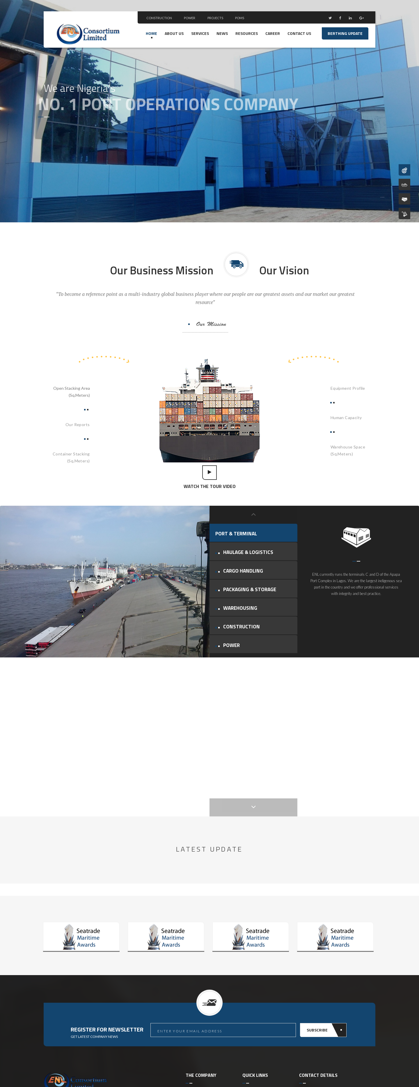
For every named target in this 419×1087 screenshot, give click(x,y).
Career (272, 33)
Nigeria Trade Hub (259, 1004)
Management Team (203, 956)
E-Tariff (249, 1013)
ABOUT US (174, 33)
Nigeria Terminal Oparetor (258, 976)
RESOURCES (246, 33)
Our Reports (77, 424)
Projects (215, 18)
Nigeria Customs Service (265, 963)
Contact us (299, 33)
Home (151, 33)
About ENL (196, 947)
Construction (159, 18)
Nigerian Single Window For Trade (264, 992)
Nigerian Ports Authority (266, 954)
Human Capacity (346, 417)
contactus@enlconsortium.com (337, 1017)
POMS (239, 18)
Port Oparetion (200, 965)
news (222, 33)
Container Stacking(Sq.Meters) (71, 457)
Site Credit (346, 1069)
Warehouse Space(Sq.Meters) (348, 450)
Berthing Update (345, 33)
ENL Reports (198, 983)
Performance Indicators (208, 1001)
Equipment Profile (348, 388)
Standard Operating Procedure (261, 1026)
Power (189, 18)
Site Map (366, 1069)
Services (200, 33)
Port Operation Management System (262, 942)
